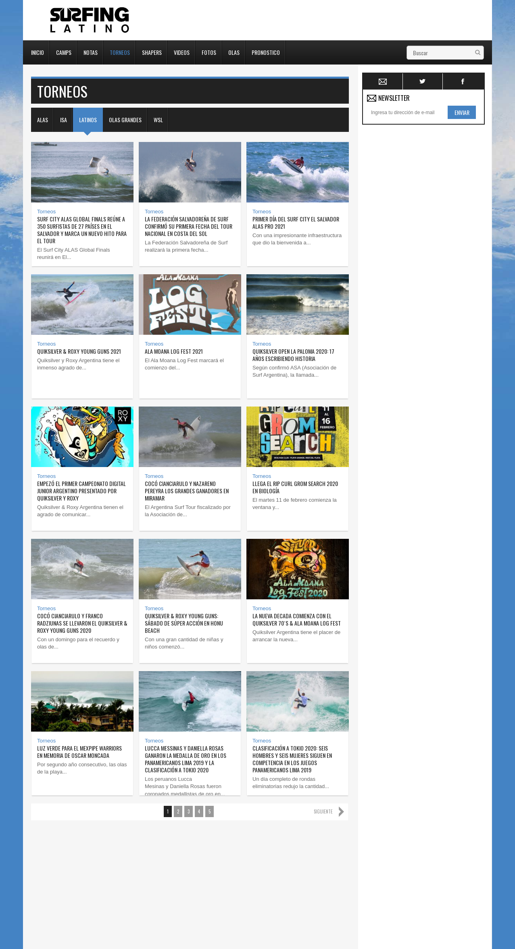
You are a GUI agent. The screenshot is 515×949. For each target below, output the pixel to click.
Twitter (423, 81)
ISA (63, 119)
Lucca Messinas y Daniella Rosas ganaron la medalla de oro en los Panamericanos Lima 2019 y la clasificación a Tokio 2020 (185, 759)
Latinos (88, 119)
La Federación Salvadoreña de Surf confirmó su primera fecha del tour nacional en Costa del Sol (188, 226)
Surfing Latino (90, 20)
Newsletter (383, 81)
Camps (63, 51)
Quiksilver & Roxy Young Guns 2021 (79, 351)
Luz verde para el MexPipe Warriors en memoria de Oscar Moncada (79, 751)
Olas (234, 51)
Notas (90, 51)
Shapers (152, 51)
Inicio (37, 51)
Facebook (463, 81)
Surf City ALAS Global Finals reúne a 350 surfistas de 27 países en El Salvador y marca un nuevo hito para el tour (82, 230)
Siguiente (323, 811)
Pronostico (266, 51)
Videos (182, 51)
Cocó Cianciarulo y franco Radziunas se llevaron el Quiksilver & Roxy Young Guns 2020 (82, 622)
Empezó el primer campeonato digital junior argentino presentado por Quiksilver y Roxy (81, 490)
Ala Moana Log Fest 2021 (174, 351)
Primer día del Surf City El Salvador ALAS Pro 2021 (295, 222)
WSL (158, 119)
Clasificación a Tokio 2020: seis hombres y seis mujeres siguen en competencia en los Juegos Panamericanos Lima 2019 (292, 759)
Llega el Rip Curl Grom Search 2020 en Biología (295, 487)
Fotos (209, 51)
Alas (42, 119)
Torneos (120, 51)
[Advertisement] (422, 250)
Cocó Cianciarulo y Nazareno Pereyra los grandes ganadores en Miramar (187, 490)
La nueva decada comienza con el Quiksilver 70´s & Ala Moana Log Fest (296, 619)
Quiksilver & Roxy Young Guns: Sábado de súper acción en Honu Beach (184, 622)
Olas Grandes (125, 119)
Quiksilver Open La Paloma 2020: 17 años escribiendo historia (293, 355)
